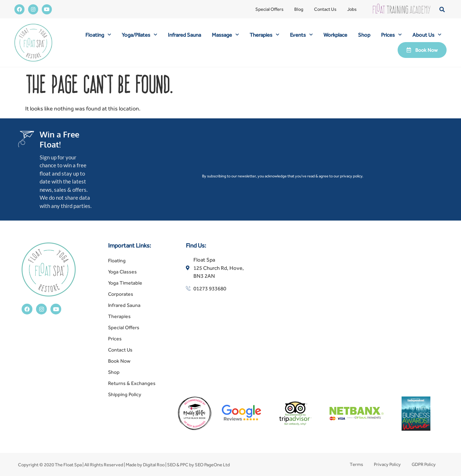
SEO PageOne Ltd (212, 464)
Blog (298, 9)
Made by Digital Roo (145, 464)
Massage (225, 34)
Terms (356, 464)
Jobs (352, 9)
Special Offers (269, 9)
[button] (442, 9)
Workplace (335, 35)
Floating (98, 34)
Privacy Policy (387, 464)
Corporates (120, 294)
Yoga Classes (122, 272)
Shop (364, 35)
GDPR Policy (424, 464)
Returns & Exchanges (132, 383)
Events (301, 34)
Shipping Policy (124, 394)
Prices (391, 34)
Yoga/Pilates (139, 34)
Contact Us (325, 9)
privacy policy (351, 176)
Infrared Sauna (184, 35)
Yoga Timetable (125, 283)
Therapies (264, 34)
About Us (426, 34)
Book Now (119, 361)
